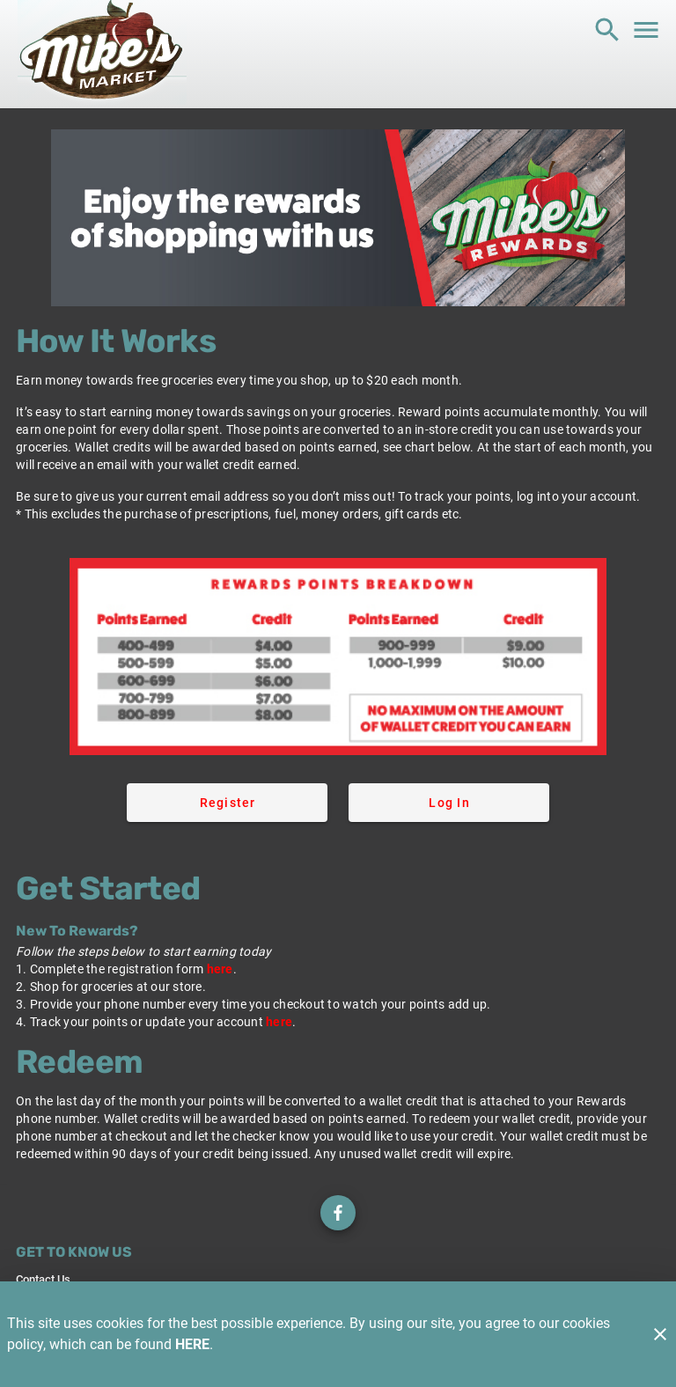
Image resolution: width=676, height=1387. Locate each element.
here (220, 969)
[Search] (607, 30)
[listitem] (43, 1279)
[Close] (660, 1334)
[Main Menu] (646, 30)
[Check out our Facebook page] (338, 1212)
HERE (192, 1344)
